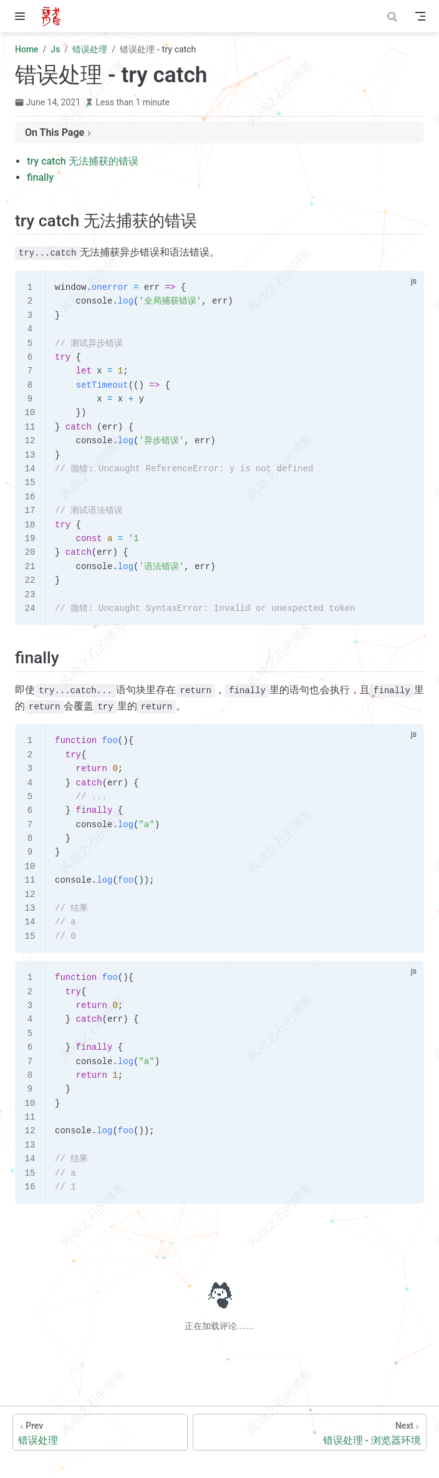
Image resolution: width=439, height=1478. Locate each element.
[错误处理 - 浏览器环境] (310, 1432)
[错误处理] (100, 1432)
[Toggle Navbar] (420, 16)
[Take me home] (55, 16)
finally (40, 177)
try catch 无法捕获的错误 (82, 161)
